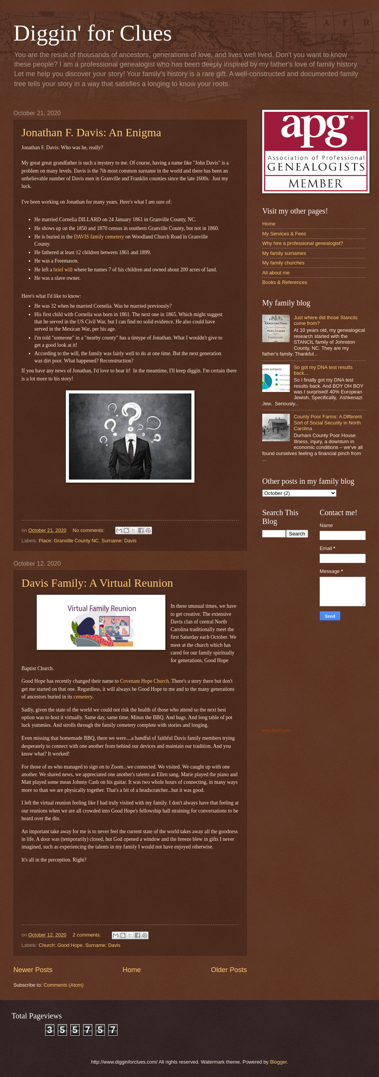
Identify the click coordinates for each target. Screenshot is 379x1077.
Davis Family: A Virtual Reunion (97, 582)
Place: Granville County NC (69, 540)
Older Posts (229, 970)
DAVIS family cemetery (99, 237)
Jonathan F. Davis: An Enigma (91, 132)
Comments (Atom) (63, 985)
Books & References (284, 282)
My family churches (283, 263)
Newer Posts (32, 970)
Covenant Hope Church (144, 681)
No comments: (89, 530)
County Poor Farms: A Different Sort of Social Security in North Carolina (328, 422)
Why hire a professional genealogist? (302, 243)
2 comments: (87, 935)
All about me (276, 273)
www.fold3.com (276, 730)
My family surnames (284, 253)
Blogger (278, 1062)
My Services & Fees (284, 234)
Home (132, 970)
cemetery (83, 697)
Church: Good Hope (61, 945)
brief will (63, 270)
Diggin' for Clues (92, 33)
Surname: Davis (119, 540)
